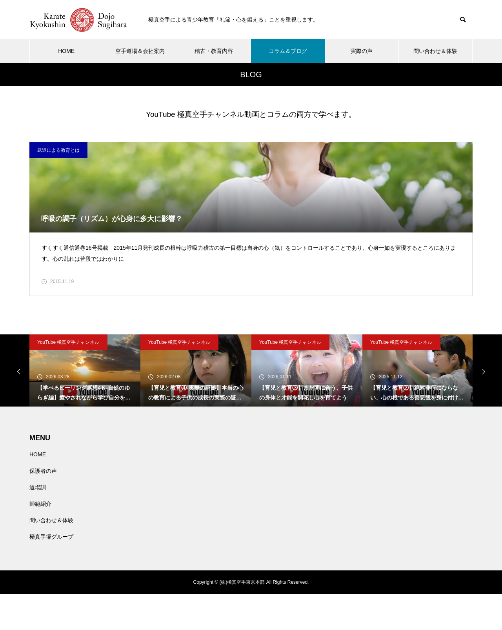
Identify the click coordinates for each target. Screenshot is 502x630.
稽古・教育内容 (214, 51)
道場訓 (37, 523)
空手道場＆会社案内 (140, 51)
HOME (66, 51)
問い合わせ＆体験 (435, 51)
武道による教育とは (58, 150)
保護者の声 (43, 507)
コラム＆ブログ (288, 51)
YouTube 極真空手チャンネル (68, 378)
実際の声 (362, 51)
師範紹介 (40, 540)
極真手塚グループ (51, 573)
